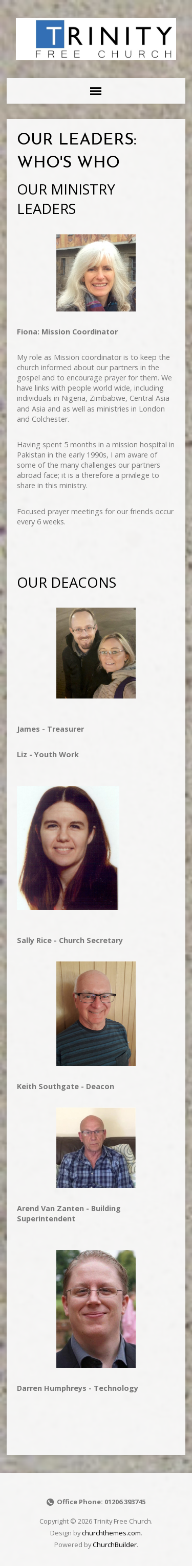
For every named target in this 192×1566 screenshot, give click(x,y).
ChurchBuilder (115, 1544)
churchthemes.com (111, 1532)
